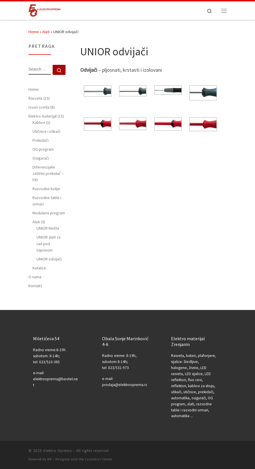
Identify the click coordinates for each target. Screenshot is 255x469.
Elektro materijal (46, 116)
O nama (34, 276)
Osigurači (40, 158)
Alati (46, 31)
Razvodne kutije (46, 188)
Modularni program (48, 212)
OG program (43, 149)
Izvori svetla (41, 107)
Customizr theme (98, 459)
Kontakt (35, 285)
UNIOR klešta (48, 228)
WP (49, 459)
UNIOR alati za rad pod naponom (49, 243)
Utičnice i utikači (46, 131)
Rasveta (39, 98)
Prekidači (40, 140)
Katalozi (39, 268)
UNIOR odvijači (49, 259)
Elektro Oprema (57, 450)
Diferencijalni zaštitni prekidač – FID (48, 173)
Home (33, 31)
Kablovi (41, 122)
